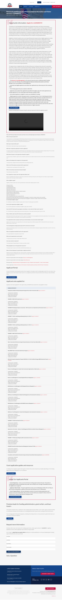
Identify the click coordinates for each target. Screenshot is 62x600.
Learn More (10, 518)
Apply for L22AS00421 (38, 386)
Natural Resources (12, 15)
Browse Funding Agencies (11, 581)
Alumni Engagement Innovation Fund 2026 (14, 578)
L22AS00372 (28, 15)
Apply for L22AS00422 (44, 412)
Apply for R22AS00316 (42, 290)
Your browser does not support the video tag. (26, 122)
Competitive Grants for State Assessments (14, 571)
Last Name (8, 540)
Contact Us (37, 6)
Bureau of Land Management (21, 15)
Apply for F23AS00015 (26, 333)
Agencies (25, 6)
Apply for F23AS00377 (35, 316)
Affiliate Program (46, 2)
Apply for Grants (57, 6)
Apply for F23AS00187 (38, 446)
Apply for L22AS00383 (37, 377)
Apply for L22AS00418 (37, 403)
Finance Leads (52, 2)
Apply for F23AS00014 (25, 299)
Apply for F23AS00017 (35, 438)
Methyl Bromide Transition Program (13, 574)
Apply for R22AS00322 (31, 350)
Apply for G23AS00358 (45, 455)
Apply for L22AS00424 (43, 395)
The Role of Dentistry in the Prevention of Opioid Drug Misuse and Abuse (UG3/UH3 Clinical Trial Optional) (31, 265)
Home (21, 6)
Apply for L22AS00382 (42, 369)
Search (39, 2)
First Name (8, 536)
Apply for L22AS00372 (34, 23)
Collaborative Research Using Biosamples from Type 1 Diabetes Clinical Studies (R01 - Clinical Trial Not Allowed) (30, 262)
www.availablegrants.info (51, 591)
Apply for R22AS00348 (44, 342)
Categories (31, 6)
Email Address (8, 543)
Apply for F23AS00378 (35, 325)
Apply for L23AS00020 (47, 429)
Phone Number (8, 547)
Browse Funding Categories (21, 581)
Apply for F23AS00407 (26, 420)
